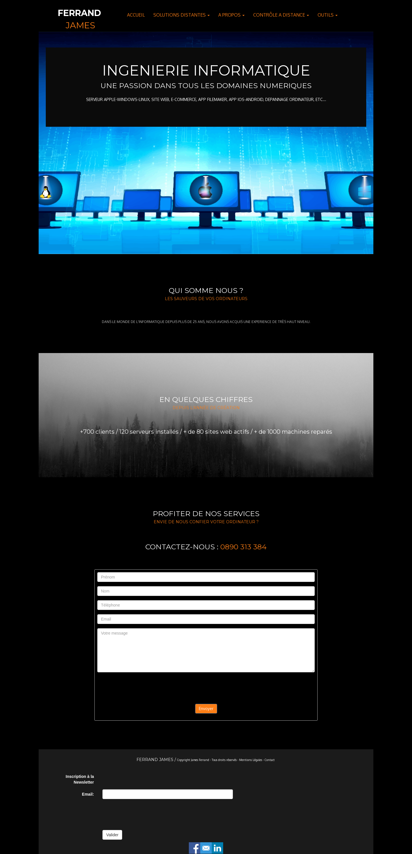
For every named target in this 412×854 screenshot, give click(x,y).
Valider (112, 835)
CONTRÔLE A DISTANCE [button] (281, 15)
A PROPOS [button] (231, 15)
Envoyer (206, 708)
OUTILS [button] (328, 15)
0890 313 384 (243, 546)
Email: (88, 794)
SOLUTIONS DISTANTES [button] (181, 15)
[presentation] (206, 688)
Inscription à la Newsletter (80, 779)
